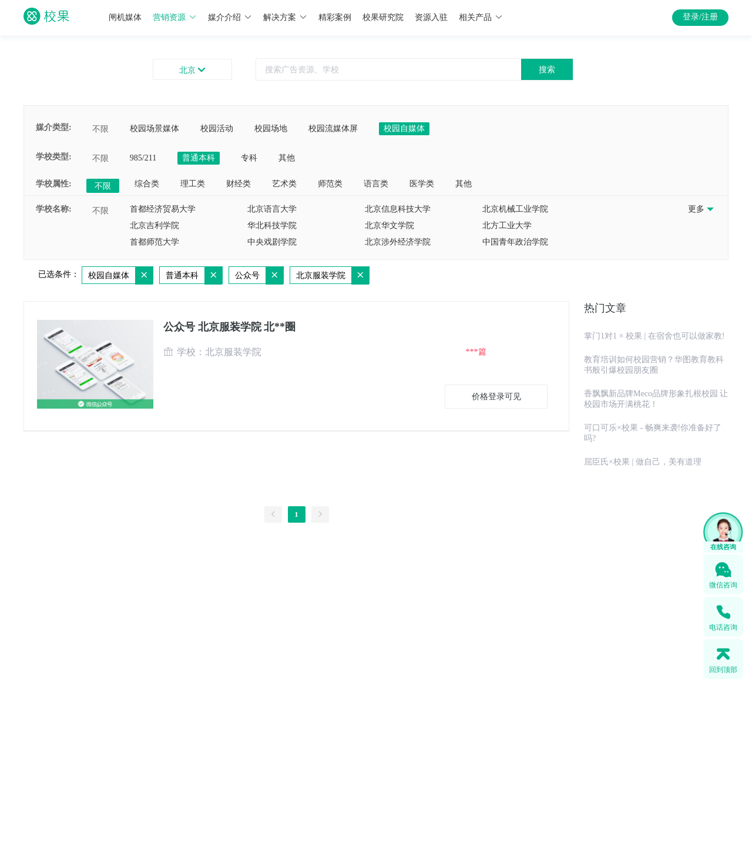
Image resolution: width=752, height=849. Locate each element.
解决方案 (285, 17)
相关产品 (481, 17)
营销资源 (175, 17)
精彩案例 (334, 17)
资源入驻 (431, 17)
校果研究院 (383, 17)
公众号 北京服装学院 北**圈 (229, 327)
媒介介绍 (230, 17)
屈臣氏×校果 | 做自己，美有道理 (642, 461)
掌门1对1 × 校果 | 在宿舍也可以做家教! (654, 336)
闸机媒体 (125, 17)
